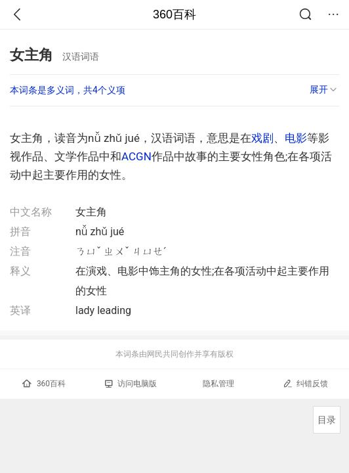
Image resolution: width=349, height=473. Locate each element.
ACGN (136, 156)
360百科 (174, 14)
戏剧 (262, 138)
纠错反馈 (305, 383)
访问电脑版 (131, 383)
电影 (296, 138)
